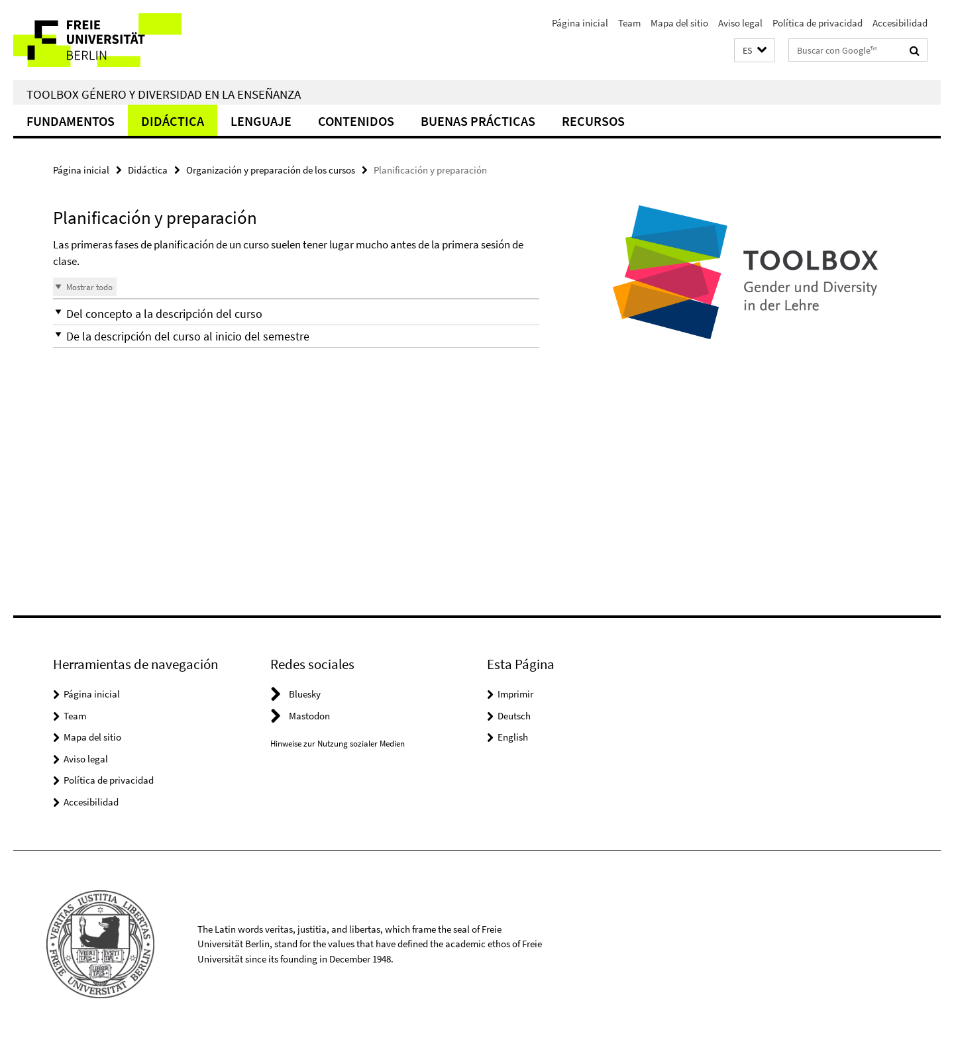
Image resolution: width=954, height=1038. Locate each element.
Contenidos (356, 121)
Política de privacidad (817, 23)
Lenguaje (261, 121)
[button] (754, 50)
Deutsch (514, 715)
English (513, 737)
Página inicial (580, 23)
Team (629, 23)
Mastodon (309, 715)
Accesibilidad (900, 23)
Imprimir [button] (515, 694)
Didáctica (172, 121)
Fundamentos (70, 121)
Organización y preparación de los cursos (270, 170)
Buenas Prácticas (478, 121)
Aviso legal (740, 23)
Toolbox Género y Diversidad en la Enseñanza (163, 94)
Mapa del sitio (679, 23)
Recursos (593, 121)
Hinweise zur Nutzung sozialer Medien (337, 743)
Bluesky (305, 694)
